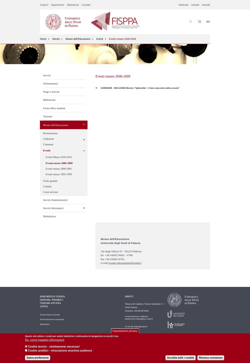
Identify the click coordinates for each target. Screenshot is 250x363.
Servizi (56, 39)
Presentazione (50, 133)
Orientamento (50, 83)
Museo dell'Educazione (77, 39)
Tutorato (47, 116)
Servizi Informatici (53, 208)
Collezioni (48, 138)
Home (43, 39)
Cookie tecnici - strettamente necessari (54, 346)
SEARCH (204, 26)
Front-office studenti (54, 108)
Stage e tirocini (51, 91)
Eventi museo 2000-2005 (59, 168)
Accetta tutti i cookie (180, 357)
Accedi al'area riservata (50, 315)
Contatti (86, 4)
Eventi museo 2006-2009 (122, 39)
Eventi (99, 39)
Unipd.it (44, 4)
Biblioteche (73, 4)
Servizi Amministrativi (55, 199)
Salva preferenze (38, 357)
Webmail (183, 4)
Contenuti (48, 144)
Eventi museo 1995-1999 (59, 174)
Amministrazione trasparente (52, 319)
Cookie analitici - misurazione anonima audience (60, 350)
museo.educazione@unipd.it (125, 263)
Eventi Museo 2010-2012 (59, 157)
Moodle (206, 4)
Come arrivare (50, 192)
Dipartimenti (57, 4)
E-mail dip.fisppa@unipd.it (136, 326)
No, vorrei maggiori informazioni (44, 339)
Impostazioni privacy (125, 331)
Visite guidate (50, 181)
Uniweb (195, 4)
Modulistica (49, 216)
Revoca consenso (211, 357)
